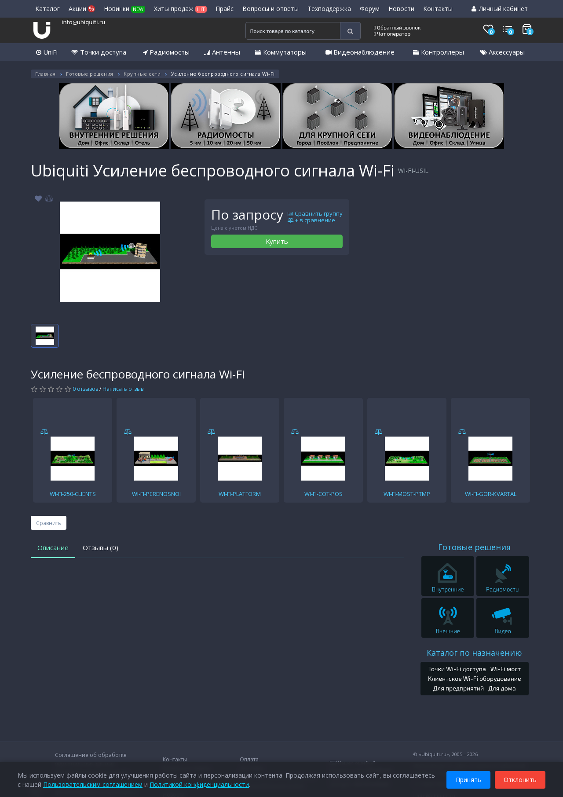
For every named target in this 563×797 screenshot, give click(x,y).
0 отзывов (85, 389)
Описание (53, 547)
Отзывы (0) (100, 547)
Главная (45, 73)
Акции (82, 8)
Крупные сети (142, 73)
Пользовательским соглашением (93, 783)
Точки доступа (98, 52)
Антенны (222, 52)
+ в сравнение (311, 220)
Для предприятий (458, 688)
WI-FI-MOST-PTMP (407, 494)
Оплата (249, 759)
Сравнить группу (315, 213)
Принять (468, 779)
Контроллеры (438, 52)
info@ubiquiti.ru (83, 22)
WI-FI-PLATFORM (240, 494)
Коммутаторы (281, 52)
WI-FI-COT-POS (323, 494)
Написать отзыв (122, 389)
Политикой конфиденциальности (199, 783)
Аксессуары (502, 52)
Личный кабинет (500, 8)
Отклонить (520, 779)
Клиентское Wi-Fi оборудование (474, 678)
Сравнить (48, 523)
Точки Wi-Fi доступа (457, 668)
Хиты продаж (180, 8)
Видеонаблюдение (360, 52)
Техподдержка (329, 8)
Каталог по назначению (474, 652)
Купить (277, 241)
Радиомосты (166, 52)
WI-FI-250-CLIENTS (73, 494)
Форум (370, 8)
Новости (401, 8)
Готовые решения (89, 73)
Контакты (438, 8)
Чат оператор (392, 33)
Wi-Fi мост (505, 668)
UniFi (47, 52)
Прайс (225, 8)
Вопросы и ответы (270, 8)
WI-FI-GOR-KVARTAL (490, 494)
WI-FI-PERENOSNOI (156, 494)
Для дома (502, 688)
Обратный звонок (397, 27)
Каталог (47, 8)
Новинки (124, 8)
